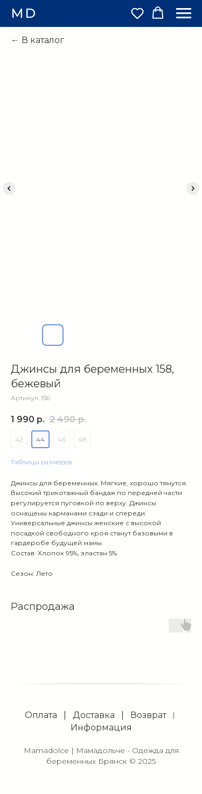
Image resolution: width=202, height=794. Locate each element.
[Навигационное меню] (183, 13)
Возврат (148, 715)
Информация (101, 727)
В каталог (43, 40)
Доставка (94, 715)
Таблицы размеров (41, 462)
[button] (137, 12)
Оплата (41, 715)
